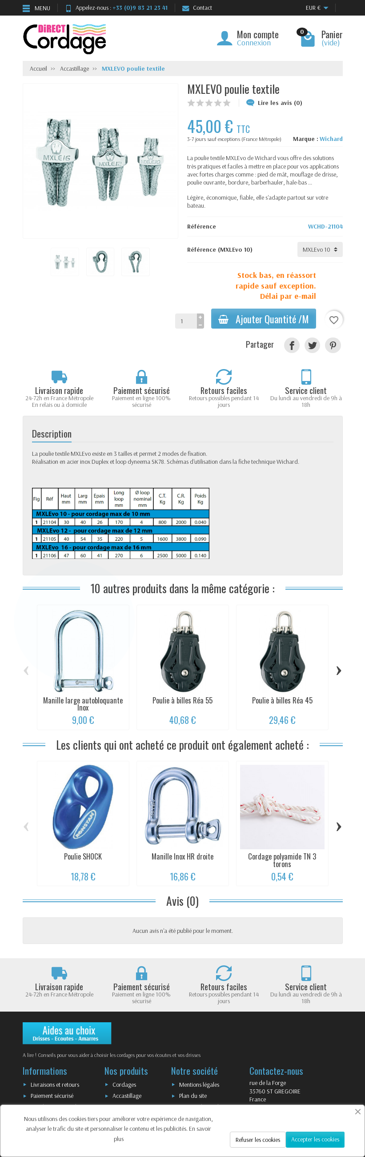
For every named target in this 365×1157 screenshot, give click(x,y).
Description (52, 433)
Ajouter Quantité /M (263, 318)
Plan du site (193, 1096)
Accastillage (126, 1096)
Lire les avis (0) (274, 103)
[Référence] (320, 249)
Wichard (331, 139)
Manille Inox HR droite (182, 856)
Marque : (305, 139)
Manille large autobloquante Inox (83, 704)
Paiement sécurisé (52, 1096)
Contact (197, 8)
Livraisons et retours (55, 1085)
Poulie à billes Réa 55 (182, 700)
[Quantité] (186, 321)
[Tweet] (312, 345)
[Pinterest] (333, 345)
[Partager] (292, 345)
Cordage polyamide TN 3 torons (282, 860)
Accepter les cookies (315, 1139)
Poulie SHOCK (83, 856)
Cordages (124, 1085)
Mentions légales (199, 1085)
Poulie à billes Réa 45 (282, 700)
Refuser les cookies (258, 1140)
